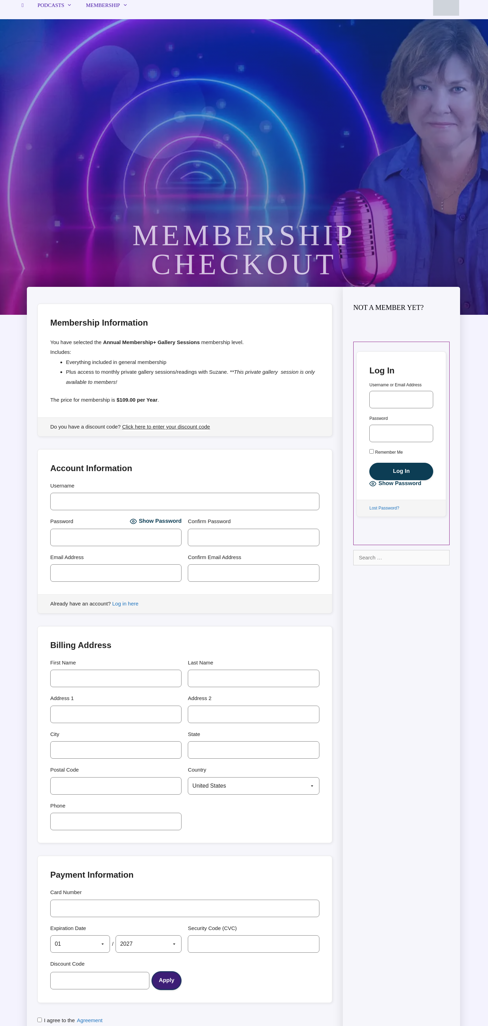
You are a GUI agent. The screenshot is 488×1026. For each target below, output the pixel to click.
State (194, 734)
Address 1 (62, 698)
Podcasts (58, 5)
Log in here (125, 604)
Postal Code (64, 770)
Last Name (200, 663)
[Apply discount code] (166, 980)
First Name (63, 663)
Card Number (66, 892)
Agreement (89, 1020)
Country (197, 770)
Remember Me (386, 452)
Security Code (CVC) (212, 928)
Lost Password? (384, 508)
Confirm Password (209, 521)
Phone (57, 806)
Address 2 (200, 698)
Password (61, 521)
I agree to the (70, 1021)
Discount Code (67, 964)
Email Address (67, 557)
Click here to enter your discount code (166, 427)
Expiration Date (68, 928)
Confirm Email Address (214, 557)
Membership (110, 5)
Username (62, 486)
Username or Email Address (395, 384)
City (54, 734)
